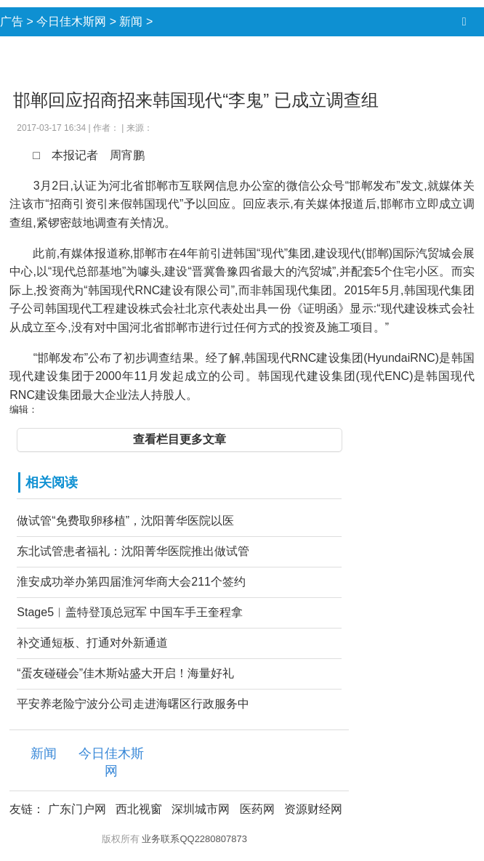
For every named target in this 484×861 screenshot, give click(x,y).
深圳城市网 (201, 809)
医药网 (257, 809)
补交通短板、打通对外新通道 (92, 642)
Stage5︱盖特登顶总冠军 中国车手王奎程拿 (130, 612)
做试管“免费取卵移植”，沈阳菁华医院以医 (125, 520)
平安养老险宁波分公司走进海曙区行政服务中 (133, 704)
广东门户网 (77, 809)
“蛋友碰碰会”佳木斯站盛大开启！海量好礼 (125, 673)
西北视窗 (139, 809)
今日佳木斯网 (71, 21)
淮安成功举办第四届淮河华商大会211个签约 (131, 581)
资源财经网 (313, 809)
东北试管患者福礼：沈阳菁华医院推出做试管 (133, 551)
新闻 (130, 21)
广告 (11, 21)
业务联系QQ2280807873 (194, 838)
